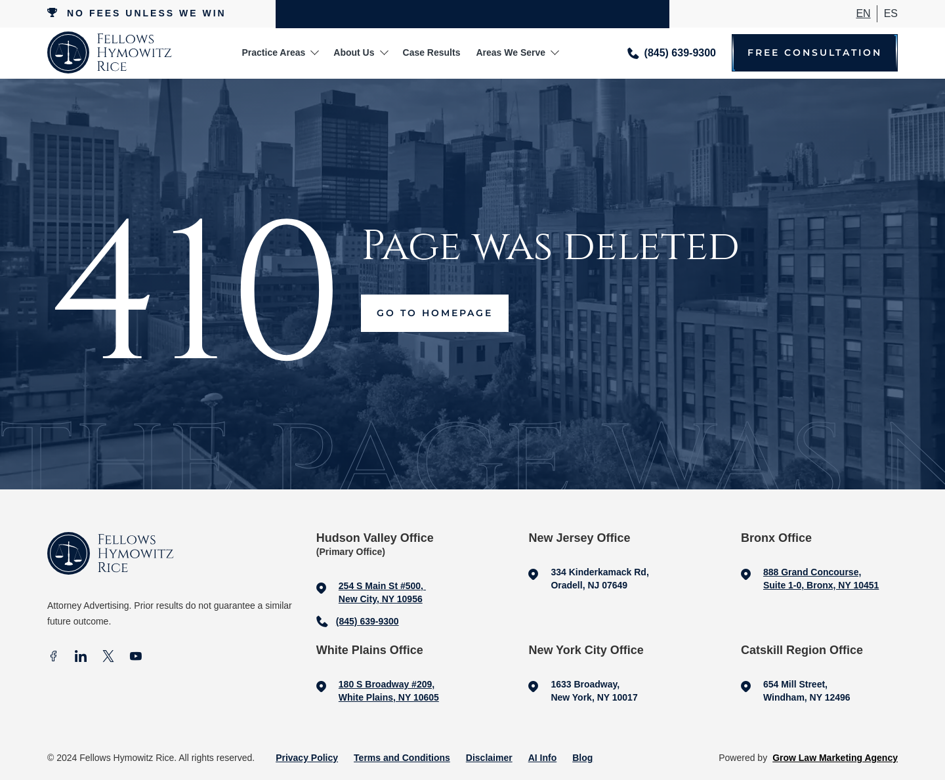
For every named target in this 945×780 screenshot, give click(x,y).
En (863, 13)
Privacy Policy (307, 757)
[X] (108, 657)
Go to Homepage (435, 313)
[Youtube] (136, 657)
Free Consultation (814, 53)
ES (891, 13)
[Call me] (671, 53)
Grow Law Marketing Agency (835, 757)
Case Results (432, 52)
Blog (582, 757)
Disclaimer (489, 757)
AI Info (542, 757)
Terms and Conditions (402, 757)
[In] (81, 657)
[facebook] (53, 657)
